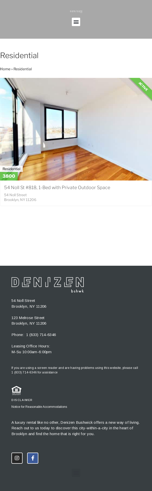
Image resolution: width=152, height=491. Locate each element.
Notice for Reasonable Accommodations (39, 407)
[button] (76, 22)
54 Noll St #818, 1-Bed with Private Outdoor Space (57, 187)
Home (5, 69)
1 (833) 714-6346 (41, 334)
